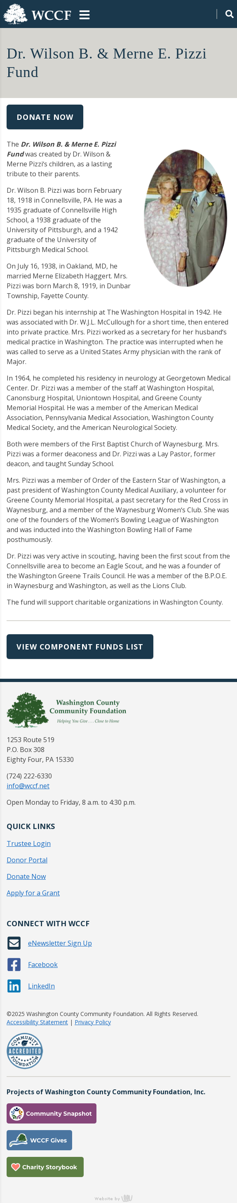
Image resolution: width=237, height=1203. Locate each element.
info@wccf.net (28, 785)
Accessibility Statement (37, 1022)
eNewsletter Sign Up (60, 943)
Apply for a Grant (33, 892)
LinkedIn (41, 985)
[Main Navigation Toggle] (84, 14)
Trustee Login (29, 843)
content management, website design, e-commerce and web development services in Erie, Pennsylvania (118, 1198)
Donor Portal (27, 859)
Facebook (43, 964)
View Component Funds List (79, 647)
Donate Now (44, 117)
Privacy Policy (93, 1022)
